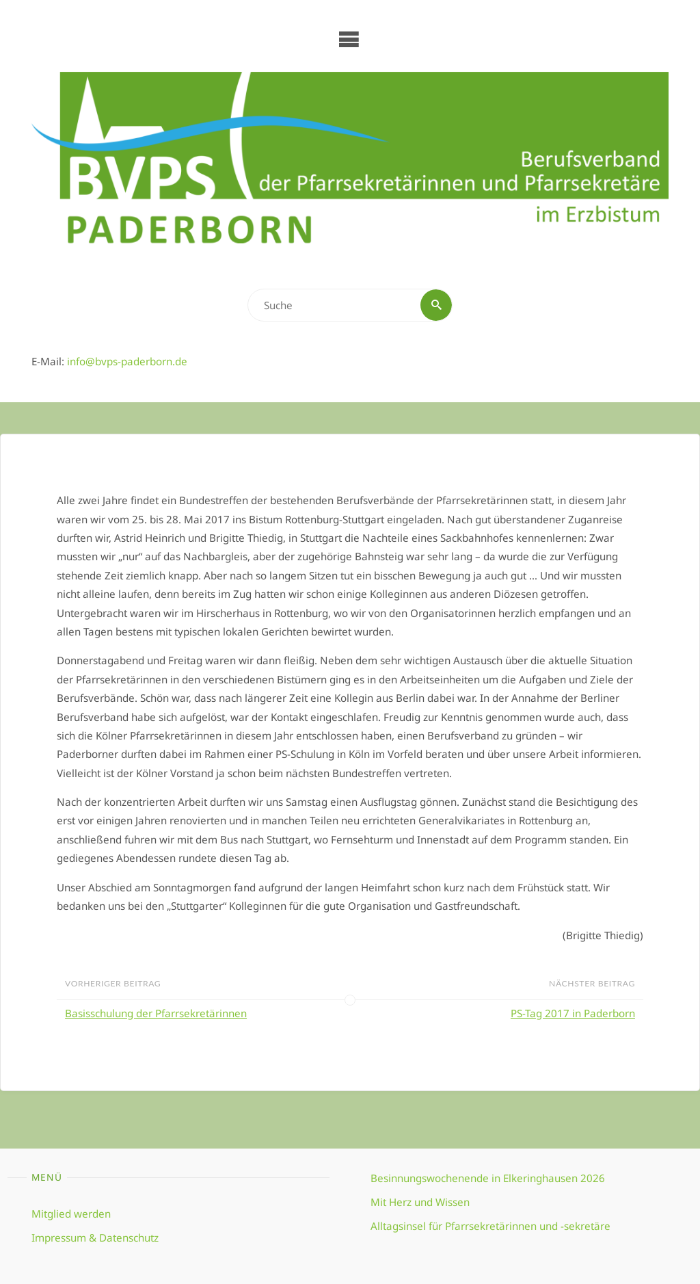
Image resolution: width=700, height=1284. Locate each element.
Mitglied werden (71, 1213)
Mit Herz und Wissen (420, 1202)
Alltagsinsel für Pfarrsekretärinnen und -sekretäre (490, 1226)
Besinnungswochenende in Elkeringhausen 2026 (488, 1178)
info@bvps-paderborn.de (127, 361)
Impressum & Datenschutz (95, 1237)
